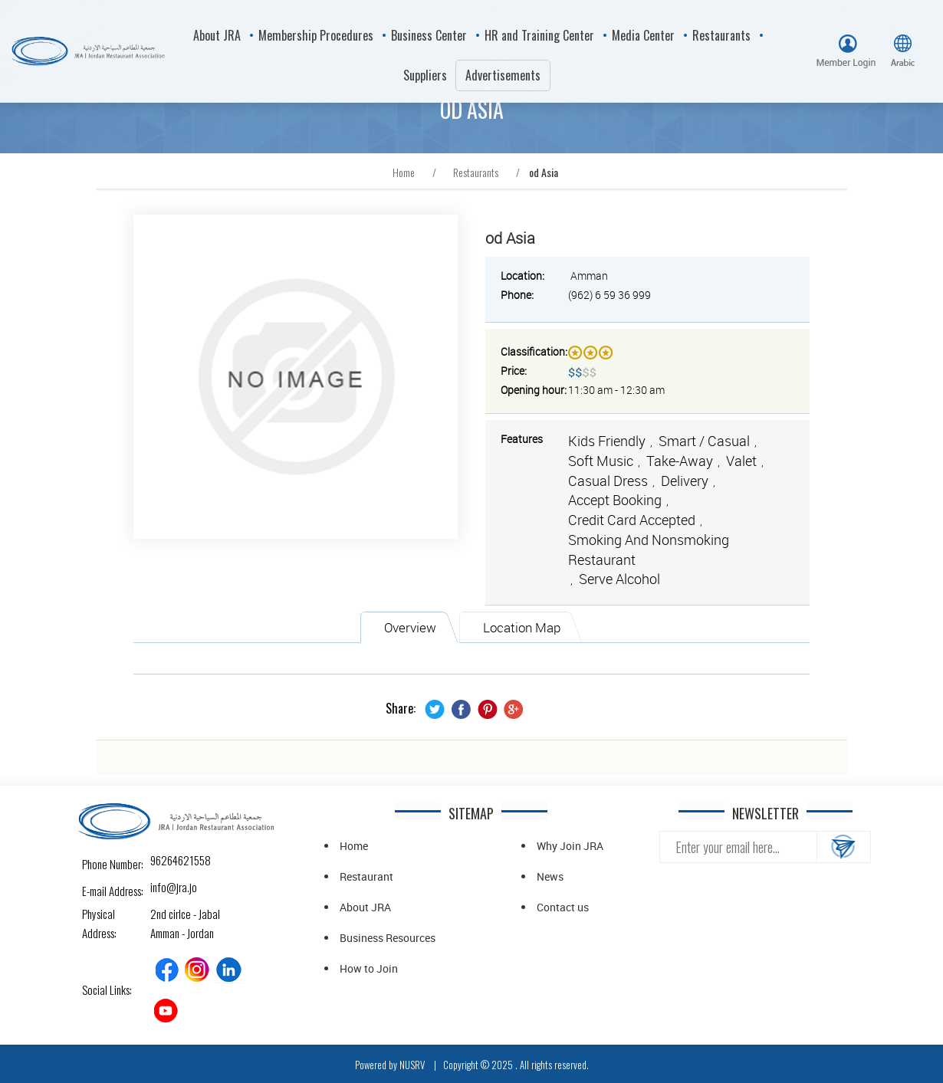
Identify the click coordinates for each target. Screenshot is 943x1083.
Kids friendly (607, 441)
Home (354, 846)
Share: (401, 708)
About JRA (365, 907)
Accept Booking (615, 500)
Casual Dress (608, 480)
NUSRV (412, 1064)
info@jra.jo (163, 886)
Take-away (679, 460)
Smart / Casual (704, 441)
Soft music (600, 460)
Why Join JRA (570, 846)
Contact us (563, 907)
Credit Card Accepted (631, 519)
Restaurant (366, 876)
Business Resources (387, 937)
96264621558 (163, 860)
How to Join (369, 968)
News (550, 876)
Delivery (684, 480)
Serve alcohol (619, 578)
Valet (741, 460)
